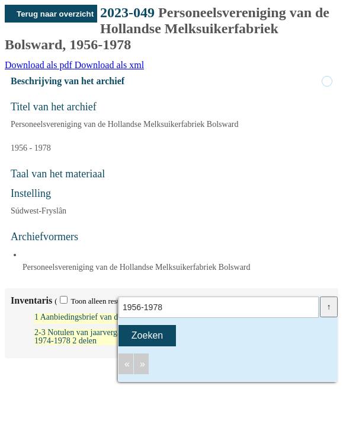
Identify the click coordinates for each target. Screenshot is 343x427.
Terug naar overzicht (55, 13)
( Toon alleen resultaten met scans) (113, 301)
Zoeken (147, 335)
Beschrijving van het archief (67, 81)
